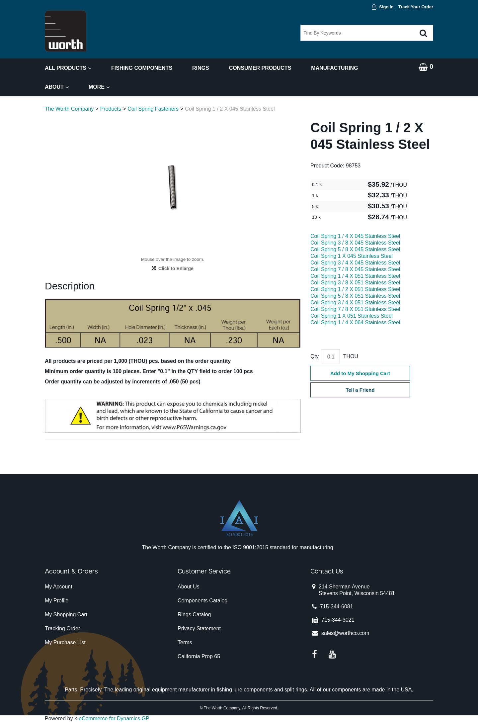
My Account (58, 586)
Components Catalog (202, 600)
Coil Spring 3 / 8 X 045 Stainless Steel (355, 243)
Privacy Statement (199, 628)
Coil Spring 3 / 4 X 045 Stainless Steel (355, 262)
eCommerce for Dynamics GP (114, 718)
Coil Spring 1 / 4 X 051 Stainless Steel (355, 276)
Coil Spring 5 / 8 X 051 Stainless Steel (355, 296)
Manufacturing (334, 68)
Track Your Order (415, 6)
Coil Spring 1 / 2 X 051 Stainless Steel (355, 289)
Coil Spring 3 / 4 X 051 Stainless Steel (355, 302)
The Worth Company (69, 109)
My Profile (56, 600)
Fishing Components (141, 68)
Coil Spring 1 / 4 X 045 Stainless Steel (355, 236)
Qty (314, 356)
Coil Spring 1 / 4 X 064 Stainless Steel (355, 322)
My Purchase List (65, 642)
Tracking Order (62, 628)
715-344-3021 (338, 620)
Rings (200, 68)
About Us (188, 586)
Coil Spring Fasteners (153, 109)
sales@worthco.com (345, 633)
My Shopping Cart (66, 614)
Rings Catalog (194, 614)
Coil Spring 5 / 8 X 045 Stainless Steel (355, 249)
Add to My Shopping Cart (360, 373)
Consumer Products (260, 68)
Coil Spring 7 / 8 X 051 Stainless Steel (355, 309)
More (99, 87)
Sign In (386, 6)
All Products (68, 68)
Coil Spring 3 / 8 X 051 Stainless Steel (355, 282)
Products (110, 109)
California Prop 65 (199, 656)
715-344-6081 (336, 606)
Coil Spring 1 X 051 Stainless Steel (351, 316)
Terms (185, 642)
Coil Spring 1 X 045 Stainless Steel (351, 256)
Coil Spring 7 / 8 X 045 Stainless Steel (355, 269)
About (57, 87)
